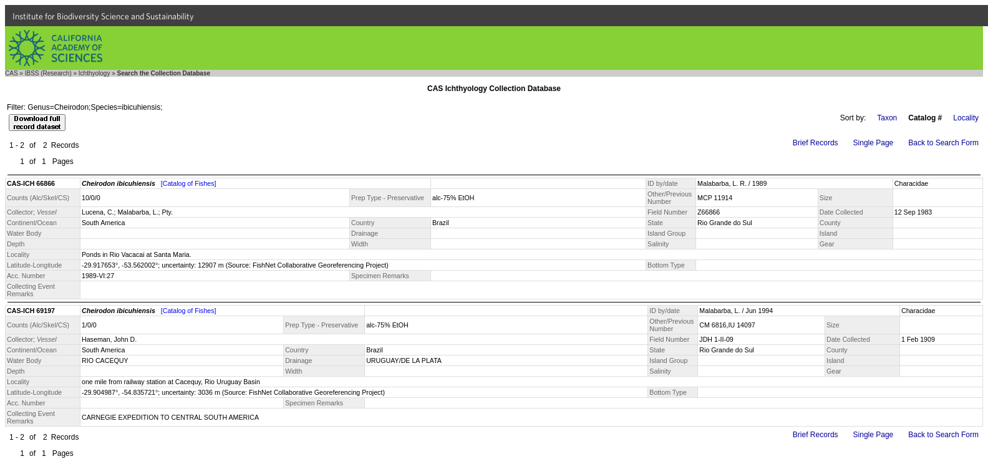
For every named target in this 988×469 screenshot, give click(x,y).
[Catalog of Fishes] (188, 183)
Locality (966, 118)
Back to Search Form (943, 142)
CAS (11, 73)
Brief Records (815, 142)
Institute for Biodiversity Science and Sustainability (103, 16)
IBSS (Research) (48, 73)
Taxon (887, 118)
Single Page (873, 142)
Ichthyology (94, 73)
